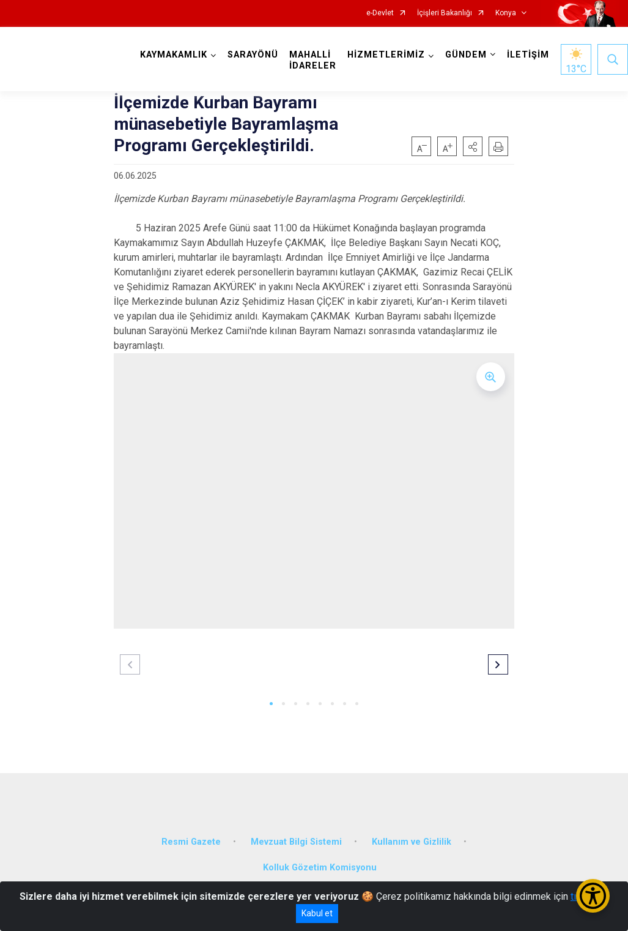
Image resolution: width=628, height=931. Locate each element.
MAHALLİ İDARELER (312, 60)
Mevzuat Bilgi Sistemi (296, 842)
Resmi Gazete (191, 842)
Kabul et (317, 913)
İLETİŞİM (528, 55)
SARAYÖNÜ (252, 55)
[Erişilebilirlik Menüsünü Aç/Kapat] (593, 896)
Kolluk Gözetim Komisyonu (320, 867)
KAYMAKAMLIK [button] (173, 55)
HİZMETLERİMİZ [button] (386, 55)
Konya (505, 13)
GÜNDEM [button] (466, 55)
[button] (472, 146)
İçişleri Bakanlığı (444, 13)
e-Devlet (380, 13)
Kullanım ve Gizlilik (411, 842)
